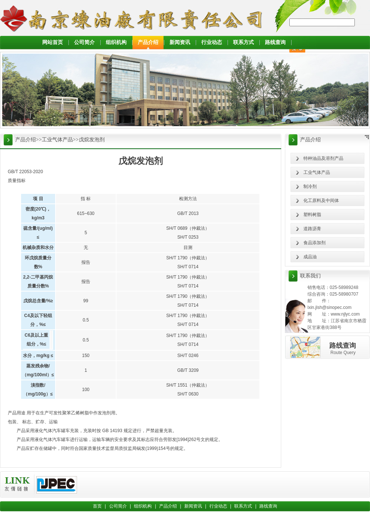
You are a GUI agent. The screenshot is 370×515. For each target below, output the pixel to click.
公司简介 (84, 42)
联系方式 (243, 42)
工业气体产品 (57, 139)
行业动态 (211, 42)
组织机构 (116, 42)
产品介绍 (148, 42)
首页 (97, 506)
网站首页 (52, 42)
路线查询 (275, 42)
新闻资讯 (179, 42)
